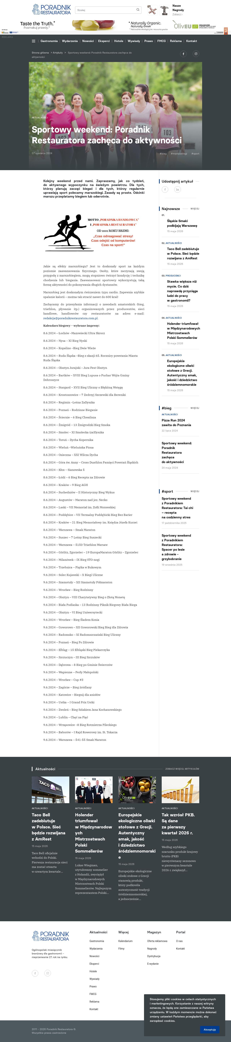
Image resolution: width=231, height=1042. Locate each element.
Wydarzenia (70, 41)
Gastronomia (49, 41)
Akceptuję (210, 1029)
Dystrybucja (153, 956)
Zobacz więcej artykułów (182, 769)
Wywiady (134, 41)
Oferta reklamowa (157, 941)
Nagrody (152, 948)
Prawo (148, 41)
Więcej (195, 208)
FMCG (161, 41)
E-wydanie (153, 963)
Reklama (176, 41)
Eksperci (104, 41)
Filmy (121, 948)
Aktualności (174, 243)
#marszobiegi (179, 153)
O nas (179, 941)
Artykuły (58, 52)
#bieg (163, 153)
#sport (195, 153)
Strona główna (40, 52)
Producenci (173, 276)
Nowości (88, 41)
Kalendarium (125, 941)
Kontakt (191, 41)
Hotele (118, 41)
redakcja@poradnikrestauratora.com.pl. (70, 318)
